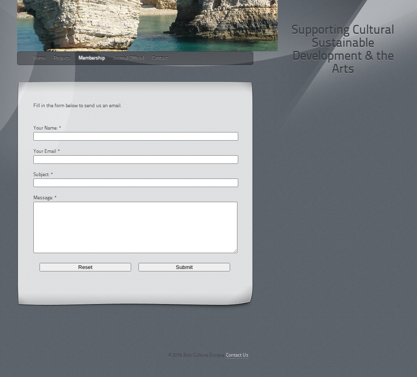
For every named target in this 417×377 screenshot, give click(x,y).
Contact (160, 58)
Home (39, 58)
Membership (92, 58)
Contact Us (237, 365)
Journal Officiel (128, 58)
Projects (62, 58)
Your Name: (45, 128)
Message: (43, 198)
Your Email (44, 151)
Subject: (41, 174)
